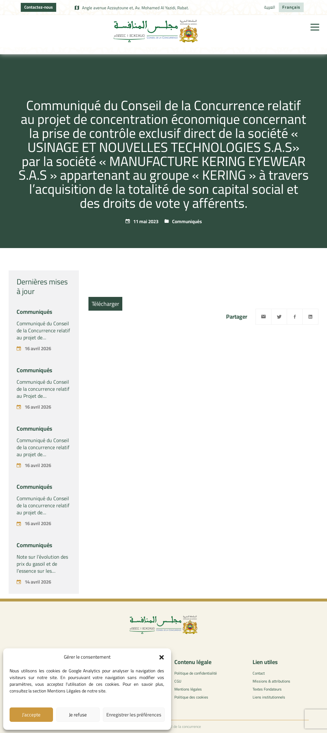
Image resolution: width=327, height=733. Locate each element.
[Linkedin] (310, 317)
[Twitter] (279, 317)
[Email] (263, 317)
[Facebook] (295, 317)
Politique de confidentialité (195, 673)
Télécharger (105, 303)
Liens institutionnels (269, 697)
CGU (177, 681)
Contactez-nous (38, 7)
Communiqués (187, 221)
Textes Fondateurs (267, 689)
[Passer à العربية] (270, 7)
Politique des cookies (191, 697)
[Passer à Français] (291, 7)
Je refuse (78, 714)
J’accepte (31, 714)
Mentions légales (188, 689)
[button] (161, 657)
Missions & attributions (271, 681)
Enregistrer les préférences (133, 714)
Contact (259, 673)
